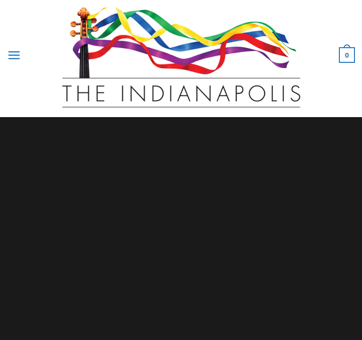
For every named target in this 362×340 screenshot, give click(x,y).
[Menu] (14, 55)
